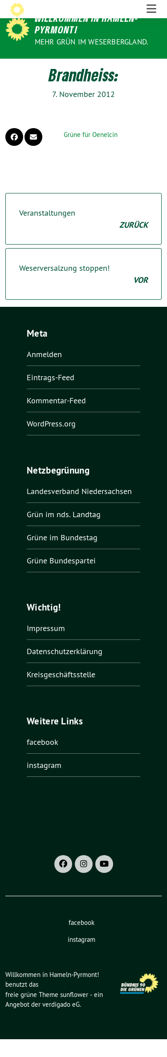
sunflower (74, 1012)
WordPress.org (51, 442)
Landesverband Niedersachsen (79, 509)
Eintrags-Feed (50, 395)
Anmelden (44, 372)
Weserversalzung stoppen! (83, 292)
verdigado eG (61, 1022)
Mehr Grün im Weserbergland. (91, 42)
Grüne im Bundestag (62, 556)
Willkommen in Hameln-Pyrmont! (86, 24)
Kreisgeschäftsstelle (61, 692)
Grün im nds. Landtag (64, 532)
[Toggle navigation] (151, 67)
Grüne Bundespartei (61, 579)
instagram (44, 783)
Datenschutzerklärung (64, 669)
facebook (42, 760)
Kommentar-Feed (56, 419)
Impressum (46, 646)
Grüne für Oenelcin (91, 153)
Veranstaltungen (83, 237)
